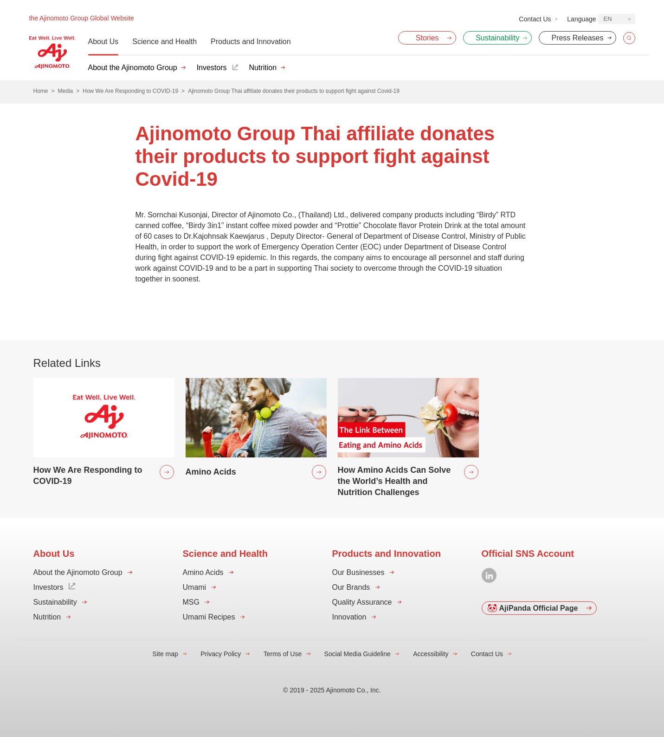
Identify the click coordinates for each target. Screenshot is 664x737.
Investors (212, 68)
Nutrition (263, 68)
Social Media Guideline (357, 654)
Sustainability (55, 602)
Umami (194, 587)
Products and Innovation (251, 42)
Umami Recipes (209, 617)
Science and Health (164, 42)
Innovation (349, 617)
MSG (191, 602)
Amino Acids (203, 572)
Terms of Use (283, 654)
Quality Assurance (362, 602)
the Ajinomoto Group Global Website (81, 18)
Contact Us (487, 654)
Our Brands (351, 587)
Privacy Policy (220, 654)
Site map (165, 654)
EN (608, 18)
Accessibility (430, 654)
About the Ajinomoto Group (132, 68)
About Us (103, 42)
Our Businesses (358, 572)
